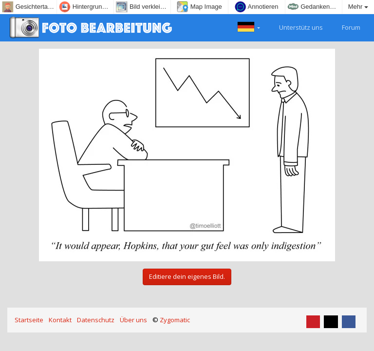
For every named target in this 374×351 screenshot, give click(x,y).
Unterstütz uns (295, 26)
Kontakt (60, 319)
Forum (345, 26)
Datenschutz (95, 319)
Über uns (133, 319)
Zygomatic (175, 319)
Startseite (29, 319)
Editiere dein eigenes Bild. (187, 276)
